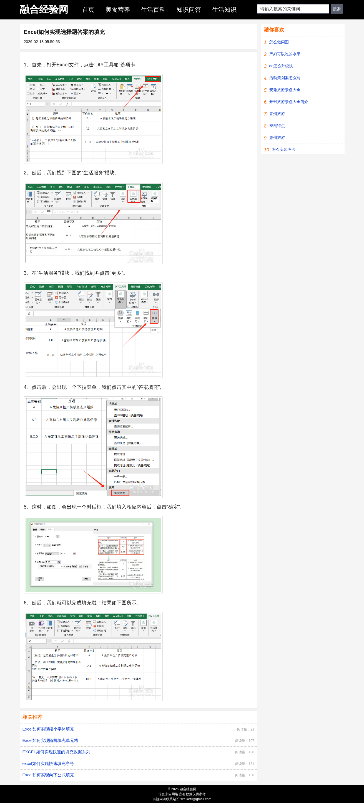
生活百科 (153, 9)
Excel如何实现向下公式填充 (48, 774)
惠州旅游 (277, 137)
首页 (88, 9)
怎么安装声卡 (283, 149)
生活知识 (224, 9)
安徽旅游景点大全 (284, 89)
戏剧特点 (277, 125)
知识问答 (189, 9)
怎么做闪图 (279, 42)
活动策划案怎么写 (284, 78)
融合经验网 (44, 9)
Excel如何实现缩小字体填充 (48, 729)
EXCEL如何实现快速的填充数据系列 (56, 751)
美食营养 (118, 9)
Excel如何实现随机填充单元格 (50, 740)
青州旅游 (277, 113)
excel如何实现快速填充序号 (48, 763)
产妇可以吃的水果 (284, 54)
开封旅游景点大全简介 (288, 101)
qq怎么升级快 (281, 66)
